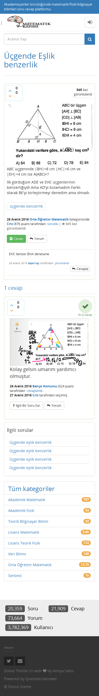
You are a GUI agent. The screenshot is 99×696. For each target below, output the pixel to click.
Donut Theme (16, 670)
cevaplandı (35, 390)
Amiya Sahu (63, 670)
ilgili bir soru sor (28, 405)
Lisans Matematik (23, 532)
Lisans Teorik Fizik (24, 543)
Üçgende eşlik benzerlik (30, 442)
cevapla (82, 269)
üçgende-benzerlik (26, 206)
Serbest (15, 575)
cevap (18, 238)
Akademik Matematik (26, 499)
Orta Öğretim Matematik (49, 219)
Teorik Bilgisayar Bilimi (28, 521)
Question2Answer (41, 678)
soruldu (52, 224)
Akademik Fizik (21, 510)
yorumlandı (62, 263)
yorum (39, 238)
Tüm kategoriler (31, 488)
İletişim (9, 647)
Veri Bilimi (17, 553)
